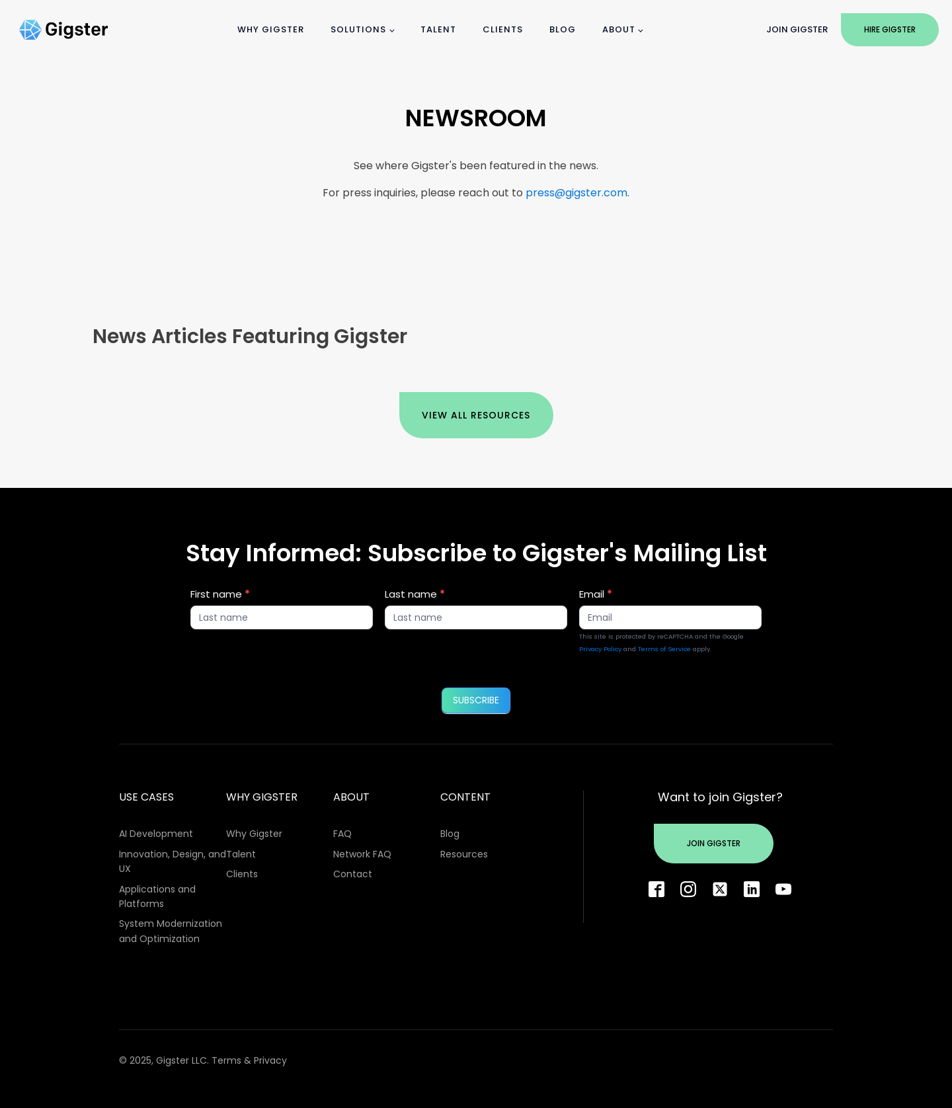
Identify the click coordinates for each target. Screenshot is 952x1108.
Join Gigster (797, 29)
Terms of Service (664, 649)
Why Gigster (270, 29)
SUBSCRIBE (476, 700)
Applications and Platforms (157, 896)
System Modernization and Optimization (170, 931)
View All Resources (476, 415)
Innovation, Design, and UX (172, 861)
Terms (226, 1060)
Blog (562, 29)
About (618, 29)
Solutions (358, 29)
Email (595, 594)
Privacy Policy (600, 649)
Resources (464, 854)
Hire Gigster (890, 29)
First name (220, 594)
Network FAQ (362, 854)
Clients (503, 29)
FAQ (342, 833)
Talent (438, 29)
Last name (415, 594)
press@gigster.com (576, 192)
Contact (352, 874)
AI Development (156, 833)
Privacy (270, 1060)
